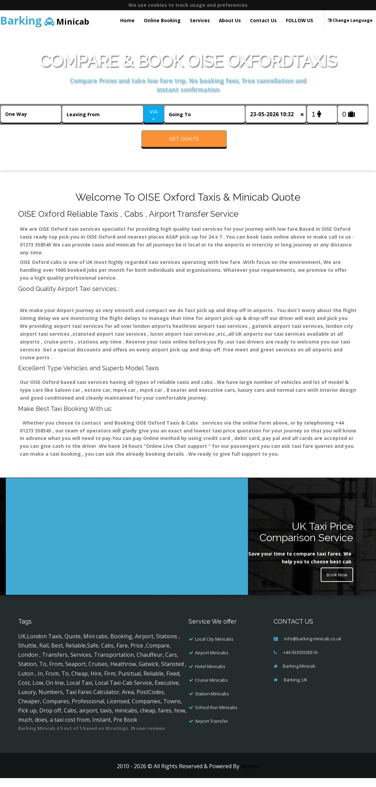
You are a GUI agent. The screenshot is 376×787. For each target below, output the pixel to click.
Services (200, 20)
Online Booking (162, 20)
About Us (230, 20)
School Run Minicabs (216, 716)
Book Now (335, 584)
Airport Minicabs (211, 661)
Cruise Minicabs (211, 689)
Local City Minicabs (214, 648)
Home (127, 20)
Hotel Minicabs (210, 675)
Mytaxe (250, 775)
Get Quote (184, 138)
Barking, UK (295, 688)
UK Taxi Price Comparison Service (306, 540)
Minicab (44, 20)
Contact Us (263, 20)
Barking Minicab (299, 675)
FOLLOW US (299, 20)
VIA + (153, 115)
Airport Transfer (211, 730)
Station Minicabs (212, 702)
